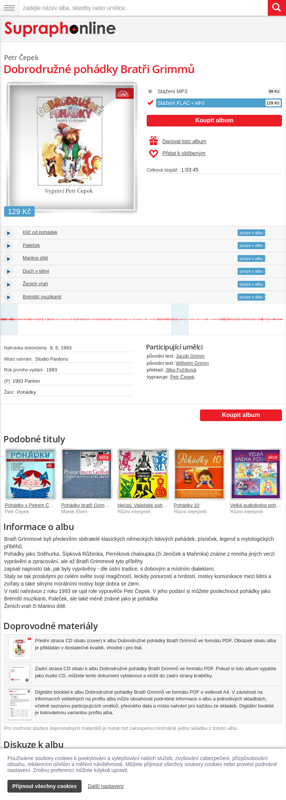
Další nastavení (106, 786)
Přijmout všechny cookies (44, 786)
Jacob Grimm (190, 356)
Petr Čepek (182, 377)
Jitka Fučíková (180, 370)
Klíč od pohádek (40, 232)
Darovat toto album (177, 141)
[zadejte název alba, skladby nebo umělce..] (143, 8)
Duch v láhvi (36, 271)
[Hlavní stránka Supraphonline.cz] (60, 29)
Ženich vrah (35, 283)
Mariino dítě (35, 258)
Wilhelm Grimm (192, 363)
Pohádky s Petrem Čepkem (34, 505)
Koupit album (214, 120)
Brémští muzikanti (42, 296)
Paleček (31, 245)
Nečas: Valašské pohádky (145, 505)
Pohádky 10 (187, 505)
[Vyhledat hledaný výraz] (276, 8)
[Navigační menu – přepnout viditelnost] (9, 8)
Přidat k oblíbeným (177, 154)
